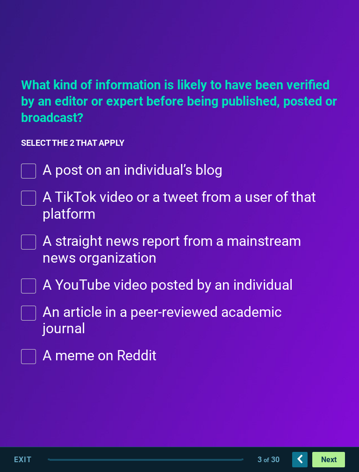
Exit (23, 459)
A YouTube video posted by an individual (168, 285)
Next (329, 459)
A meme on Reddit (100, 355)
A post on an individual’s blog (133, 170)
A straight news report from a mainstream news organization (172, 249)
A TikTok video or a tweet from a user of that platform (179, 205)
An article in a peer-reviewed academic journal (162, 320)
